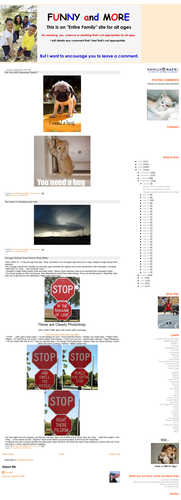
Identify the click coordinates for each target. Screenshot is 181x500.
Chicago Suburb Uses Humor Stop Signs (26, 258)
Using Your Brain (171, 425)
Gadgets (175, 373)
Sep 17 (146, 228)
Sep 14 (146, 236)
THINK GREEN (172, 420)
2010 (140, 161)
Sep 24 (146, 208)
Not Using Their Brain (169, 404)
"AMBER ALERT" (171, 341)
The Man (9, 472)
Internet (175, 384)
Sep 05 (146, 261)
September (146, 181)
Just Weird (174, 388)
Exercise (175, 355)
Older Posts (115, 454)
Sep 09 (146, 250)
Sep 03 (146, 267)
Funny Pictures (23, 195)
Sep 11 (146, 244)
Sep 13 (146, 239)
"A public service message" (167, 339)
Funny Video (173, 368)
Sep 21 (146, 217)
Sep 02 (146, 269)
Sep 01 (146, 272)
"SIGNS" (175, 345)
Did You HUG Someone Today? (21, 72)
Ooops (176, 407)
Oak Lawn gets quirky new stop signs (62, 334)
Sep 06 (146, 258)
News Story (174, 398)
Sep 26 (146, 203)
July (143, 278)
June (143, 281)
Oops (176, 409)
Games (175, 375)
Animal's (14, 195)
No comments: (35, 193)
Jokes (176, 386)
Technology (174, 418)
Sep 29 (146, 195)
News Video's (173, 400)
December (145, 173)
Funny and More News (169, 361)
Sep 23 (146, 211)
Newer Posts (8, 454)
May (143, 283)
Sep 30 (146, 184)
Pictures (175, 411)
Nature (25, 251)
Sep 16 (146, 231)
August (144, 275)
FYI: (177, 370)
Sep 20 (146, 220)
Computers (174, 352)
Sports (176, 416)
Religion (175, 413)
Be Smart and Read (170, 480)
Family (176, 357)
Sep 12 (146, 242)
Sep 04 (146, 264)
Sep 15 (146, 233)
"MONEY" (174, 343)
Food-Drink (174, 359)
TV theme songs (171, 486)
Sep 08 (146, 253)
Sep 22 (146, 214)
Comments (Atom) (25, 460)
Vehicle (175, 427)
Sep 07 (146, 256)
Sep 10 (146, 247)
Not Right (175, 402)
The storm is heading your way (21, 202)
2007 (140, 170)
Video (176, 429)
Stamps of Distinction (169, 484)
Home (61, 454)
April (143, 286)
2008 (140, 167)
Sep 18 (146, 225)
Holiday (175, 377)
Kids (177, 391)
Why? (176, 432)
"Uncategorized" (171, 348)
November (145, 175)
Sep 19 (146, 222)
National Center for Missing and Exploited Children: (156, 482)
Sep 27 (146, 200)
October (144, 178)
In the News (27, 448)
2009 (140, 164)
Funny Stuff (174, 366)
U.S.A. (176, 422)
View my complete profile (13, 476)
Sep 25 (146, 206)
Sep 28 (146, 197)
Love (176, 393)
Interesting (174, 382)
